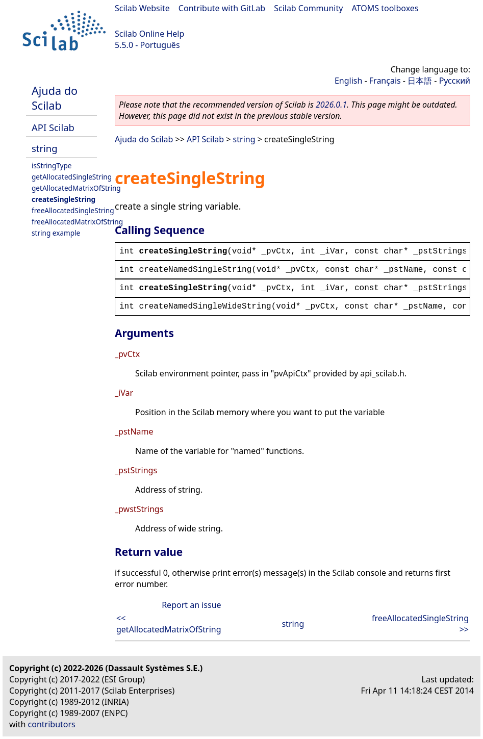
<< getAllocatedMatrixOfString (168, 624)
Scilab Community (308, 8)
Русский (454, 80)
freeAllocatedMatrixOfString (77, 221)
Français (385, 80)
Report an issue (191, 604)
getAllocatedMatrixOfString (76, 188)
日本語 (420, 80)
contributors (51, 724)
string (44, 148)
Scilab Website (142, 8)
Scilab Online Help (149, 33)
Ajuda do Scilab (55, 98)
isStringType (52, 165)
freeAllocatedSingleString (73, 210)
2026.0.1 (331, 104)
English (348, 80)
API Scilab (53, 127)
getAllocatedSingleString (72, 177)
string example (56, 233)
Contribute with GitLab (222, 8)
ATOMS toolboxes (385, 8)
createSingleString (63, 199)
